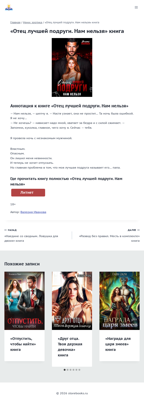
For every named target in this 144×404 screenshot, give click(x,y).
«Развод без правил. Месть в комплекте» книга (107, 235)
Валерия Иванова (33, 212)
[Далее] (133, 319)
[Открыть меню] (136, 7)
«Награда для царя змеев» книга (118, 344)
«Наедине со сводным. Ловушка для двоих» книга (36, 235)
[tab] (65, 370)
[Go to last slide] (11, 319)
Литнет (27, 192)
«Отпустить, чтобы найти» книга (23, 344)
